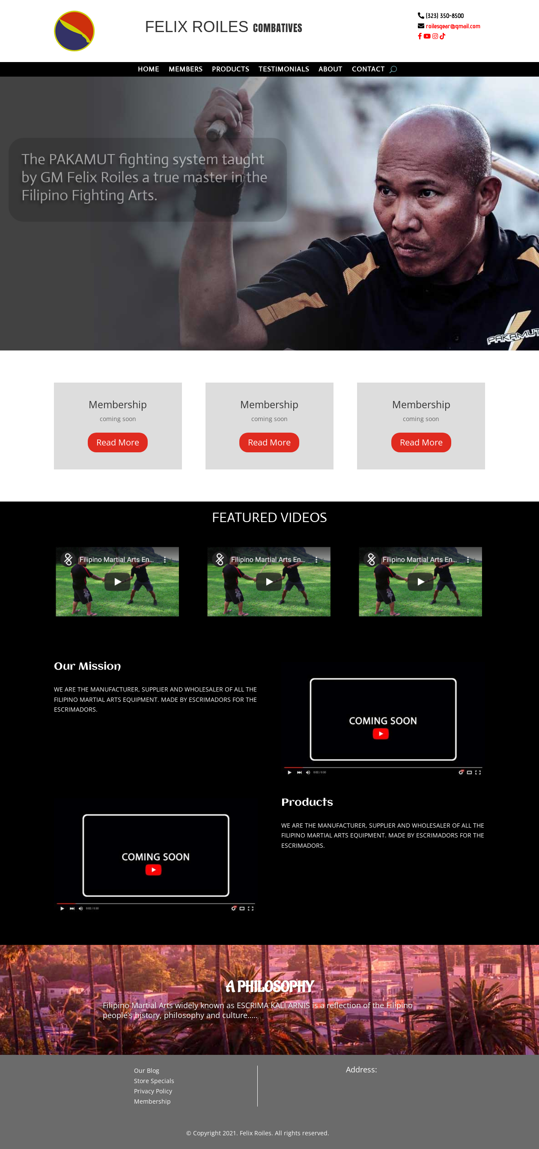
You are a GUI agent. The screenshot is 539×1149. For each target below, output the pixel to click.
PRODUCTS (230, 70)
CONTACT (368, 70)
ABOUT (330, 70)
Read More (117, 442)
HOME (148, 70)
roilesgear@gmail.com (453, 26)
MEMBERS (185, 70)
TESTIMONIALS (284, 70)
